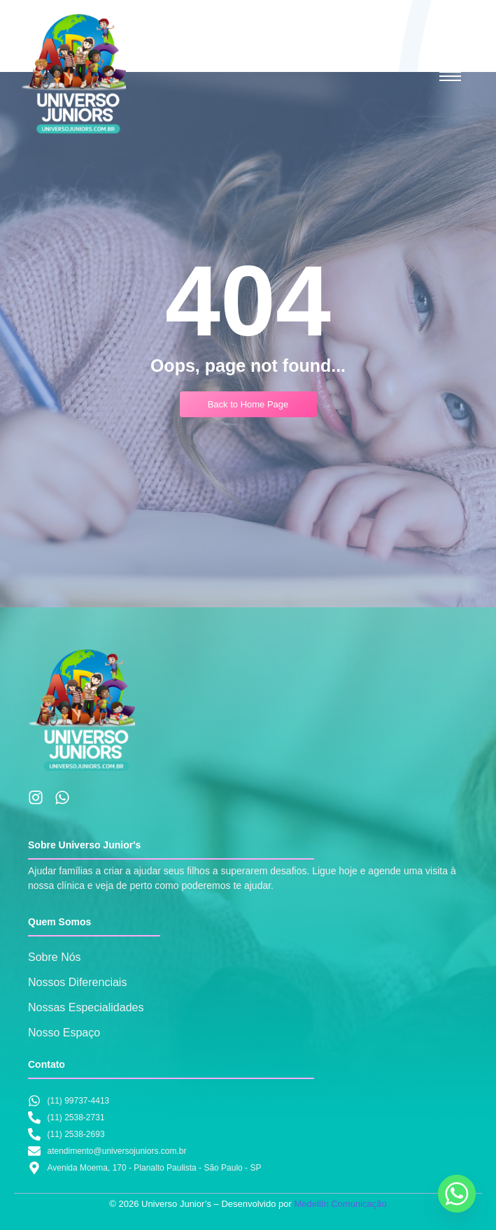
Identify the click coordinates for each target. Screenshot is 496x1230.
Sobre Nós (54, 957)
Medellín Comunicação (340, 1204)
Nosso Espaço (64, 1033)
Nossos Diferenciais (77, 982)
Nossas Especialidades (85, 1007)
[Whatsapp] (457, 1194)
